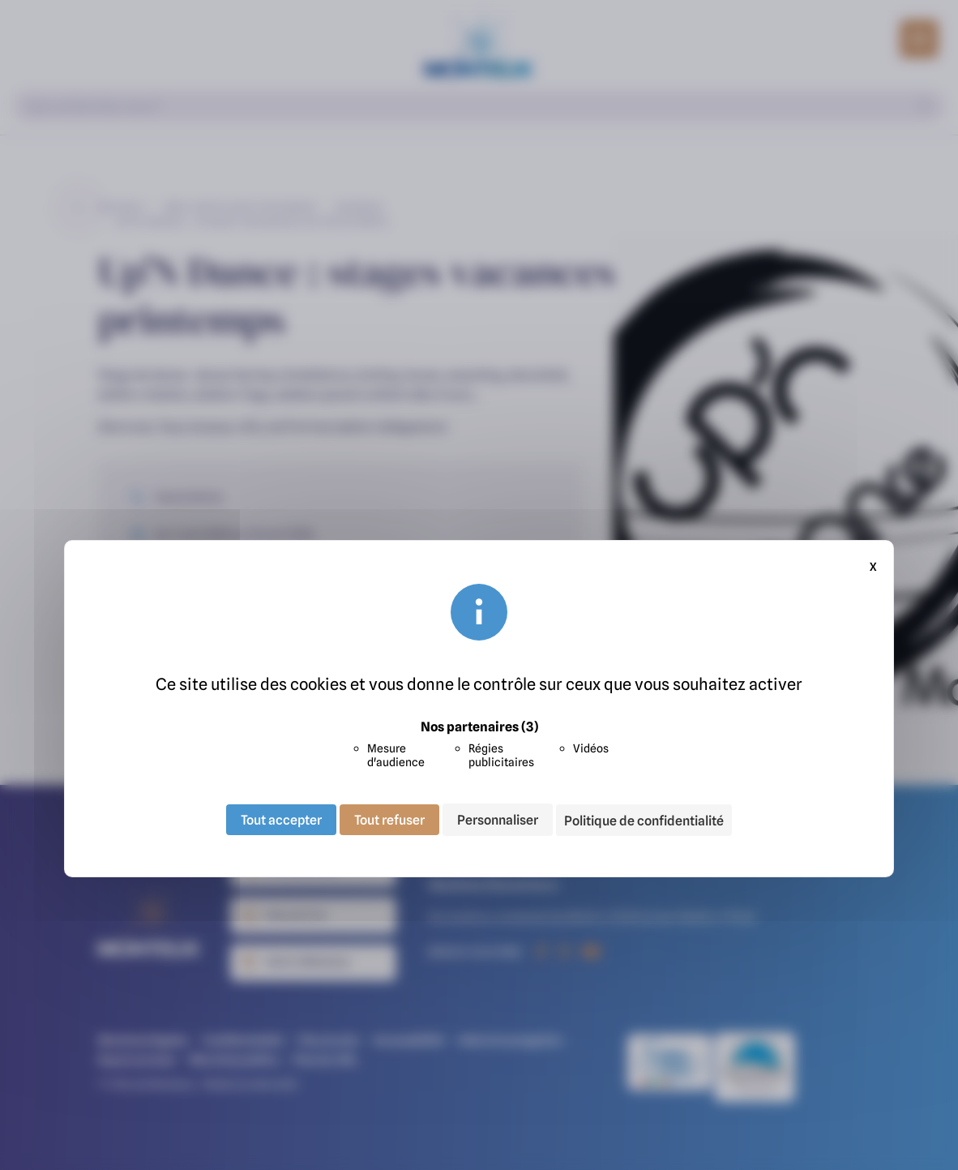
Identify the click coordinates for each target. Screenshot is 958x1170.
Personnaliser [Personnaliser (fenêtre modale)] (497, 820)
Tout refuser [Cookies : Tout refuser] (389, 820)
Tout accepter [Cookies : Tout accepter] (281, 820)
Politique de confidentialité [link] (644, 820)
